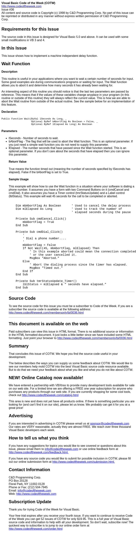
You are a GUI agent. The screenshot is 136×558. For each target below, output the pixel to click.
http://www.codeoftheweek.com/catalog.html (50, 396)
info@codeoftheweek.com (61, 450)
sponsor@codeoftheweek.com (109, 425)
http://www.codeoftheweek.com (21, 6)
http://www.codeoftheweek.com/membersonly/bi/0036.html (46, 314)
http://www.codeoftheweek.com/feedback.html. (38, 453)
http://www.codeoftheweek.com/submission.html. (83, 463)
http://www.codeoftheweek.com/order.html (35, 530)
